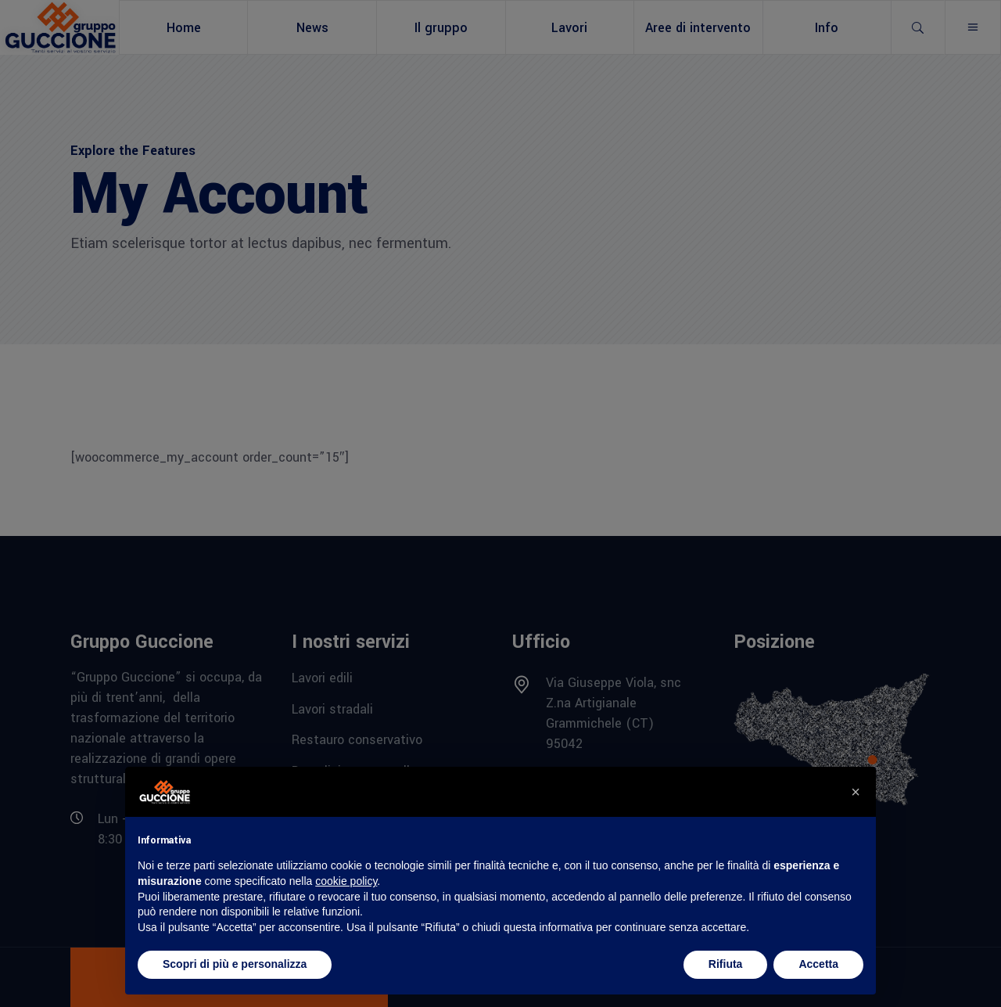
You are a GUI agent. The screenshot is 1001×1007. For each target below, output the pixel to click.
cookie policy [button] (346, 881)
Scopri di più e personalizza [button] (235, 964)
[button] (855, 791)
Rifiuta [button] (726, 964)
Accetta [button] (818, 964)
